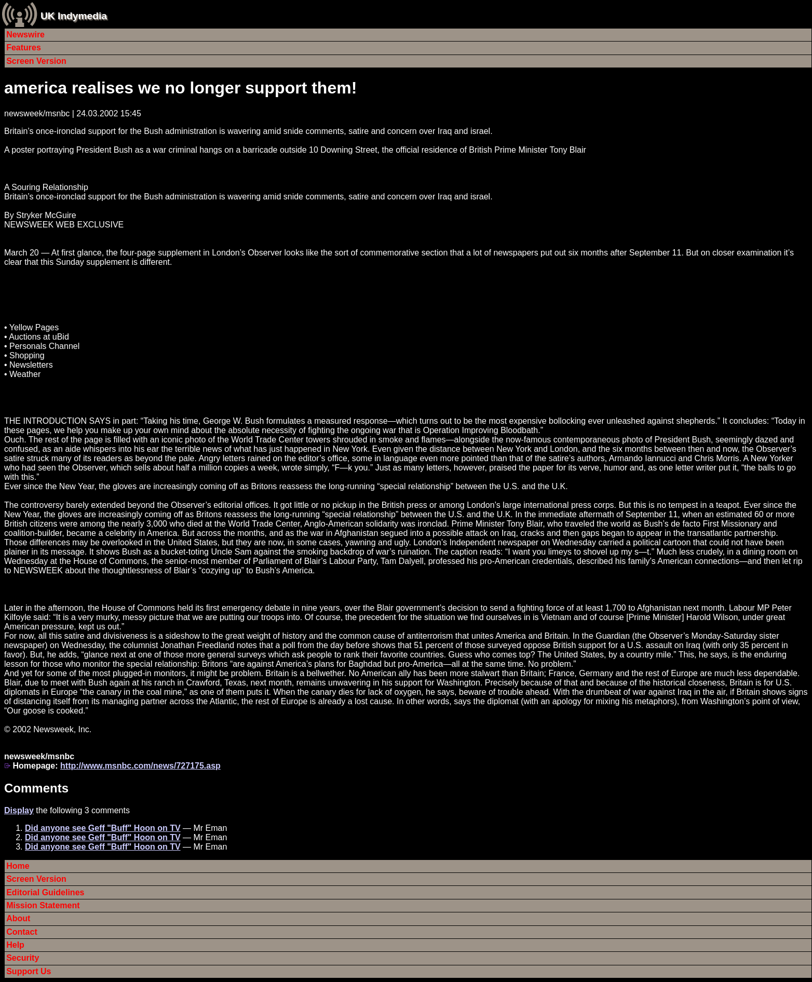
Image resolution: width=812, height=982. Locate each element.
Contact (21, 931)
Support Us (28, 971)
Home (17, 866)
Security (22, 957)
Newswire (25, 34)
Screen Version (36, 61)
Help (15, 944)
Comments (36, 788)
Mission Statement (42, 905)
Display (19, 810)
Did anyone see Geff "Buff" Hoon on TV (103, 828)
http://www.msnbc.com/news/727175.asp (140, 765)
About (18, 918)
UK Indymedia (73, 15)
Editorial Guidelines (45, 892)
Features (23, 47)
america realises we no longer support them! (180, 87)
